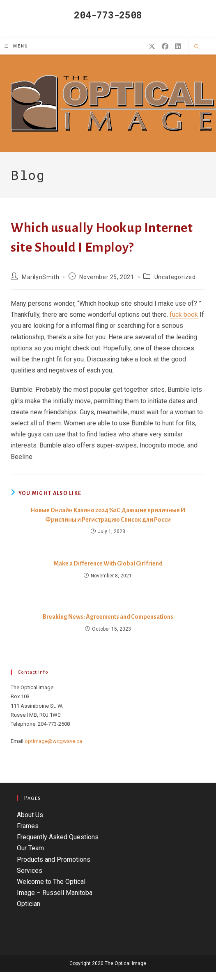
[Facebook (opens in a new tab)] (165, 46)
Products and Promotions (53, 859)
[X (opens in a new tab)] (152, 46)
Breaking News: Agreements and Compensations (108, 616)
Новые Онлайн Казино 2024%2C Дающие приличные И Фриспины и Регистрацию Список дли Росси (108, 514)
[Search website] (196, 47)
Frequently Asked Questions (58, 837)
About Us (30, 815)
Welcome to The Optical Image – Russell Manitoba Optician (54, 893)
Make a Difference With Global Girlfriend (108, 563)
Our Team (30, 848)
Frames (28, 826)
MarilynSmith (40, 277)
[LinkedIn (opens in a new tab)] (178, 46)
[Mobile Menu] (16, 46)
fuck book (184, 314)
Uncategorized (175, 277)
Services (29, 870)
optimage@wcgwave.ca (53, 741)
